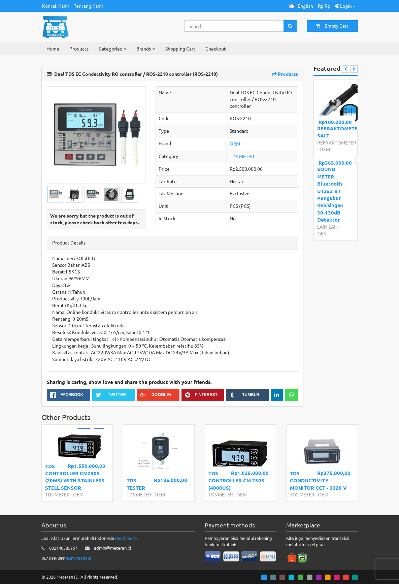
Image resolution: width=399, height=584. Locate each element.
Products (79, 48)
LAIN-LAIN (328, 227)
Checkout (215, 48)
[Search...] (234, 26)
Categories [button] (112, 48)
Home (52, 48)
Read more (126, 538)
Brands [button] (145, 48)
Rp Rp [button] (324, 6)
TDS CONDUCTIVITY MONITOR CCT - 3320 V (318, 480)
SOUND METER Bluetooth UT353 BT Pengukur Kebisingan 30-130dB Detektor (330, 194)
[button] (301, 6)
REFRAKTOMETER (336, 142)
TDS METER (242, 156)
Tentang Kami (88, 6)
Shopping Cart (180, 48)
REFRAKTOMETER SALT (334, 132)
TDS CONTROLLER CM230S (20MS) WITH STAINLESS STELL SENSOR (74, 477)
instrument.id (78, 558)
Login (345, 6)
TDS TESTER (136, 484)
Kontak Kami (55, 6)
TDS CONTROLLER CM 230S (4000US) (236, 480)
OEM (235, 143)
